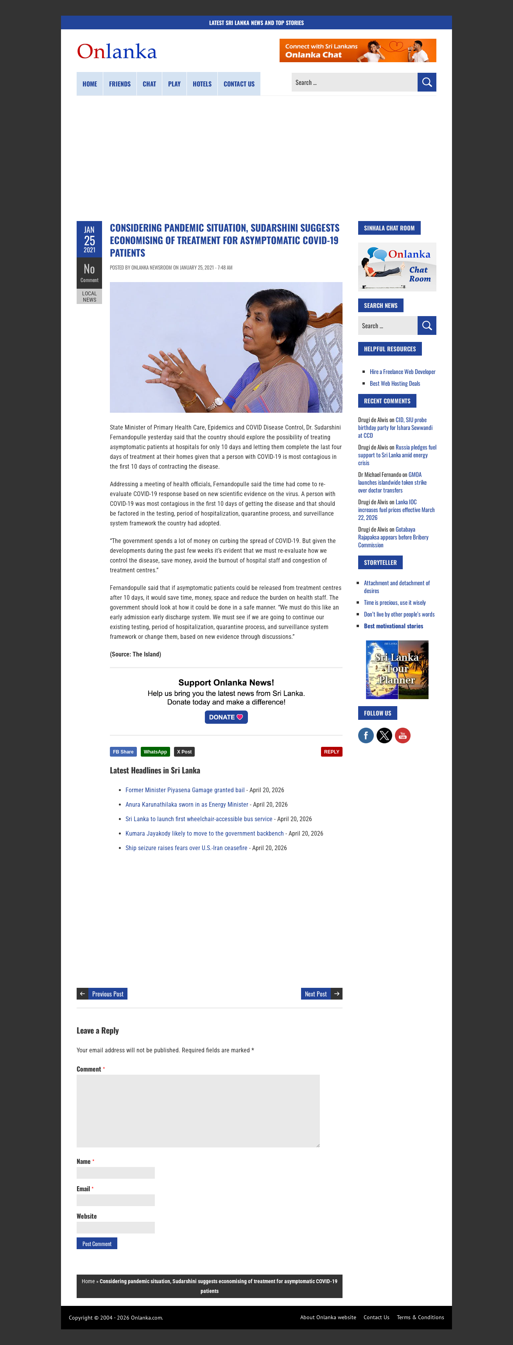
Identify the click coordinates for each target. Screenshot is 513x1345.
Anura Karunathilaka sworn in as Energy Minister (187, 804)
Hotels (202, 83)
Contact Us (376, 1317)
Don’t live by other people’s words (399, 614)
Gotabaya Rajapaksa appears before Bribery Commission (393, 537)
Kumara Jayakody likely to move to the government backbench (205, 833)
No (89, 268)
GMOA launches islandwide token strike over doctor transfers (392, 482)
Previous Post (108, 993)
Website (87, 1216)
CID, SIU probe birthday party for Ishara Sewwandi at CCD (395, 427)
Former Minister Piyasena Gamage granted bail (185, 790)
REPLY (331, 752)
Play (174, 83)
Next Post (316, 993)
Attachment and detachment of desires (397, 586)
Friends (120, 83)
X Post (184, 752)
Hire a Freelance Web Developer (403, 371)
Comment (90, 280)
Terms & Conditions (420, 1317)
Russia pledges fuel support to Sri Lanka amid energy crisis (397, 454)
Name (85, 1161)
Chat (149, 83)
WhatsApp (155, 752)
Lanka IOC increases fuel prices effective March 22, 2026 (396, 509)
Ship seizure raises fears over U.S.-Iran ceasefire (187, 848)
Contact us (239, 83)
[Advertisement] (256, 158)
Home (90, 83)
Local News (89, 296)
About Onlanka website (328, 1317)
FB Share (123, 752)
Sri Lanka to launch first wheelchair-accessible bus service (199, 819)
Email (85, 1188)
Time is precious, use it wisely (395, 602)
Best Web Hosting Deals (395, 383)
